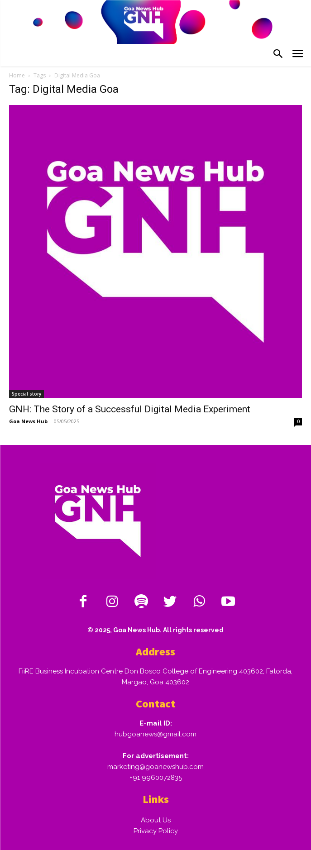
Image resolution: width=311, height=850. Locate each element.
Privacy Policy (156, 831)
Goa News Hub (28, 421)
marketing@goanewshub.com (155, 767)
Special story (26, 394)
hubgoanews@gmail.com (155, 734)
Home (17, 75)
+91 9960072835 (155, 778)
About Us (156, 820)
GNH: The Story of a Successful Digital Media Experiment (129, 409)
